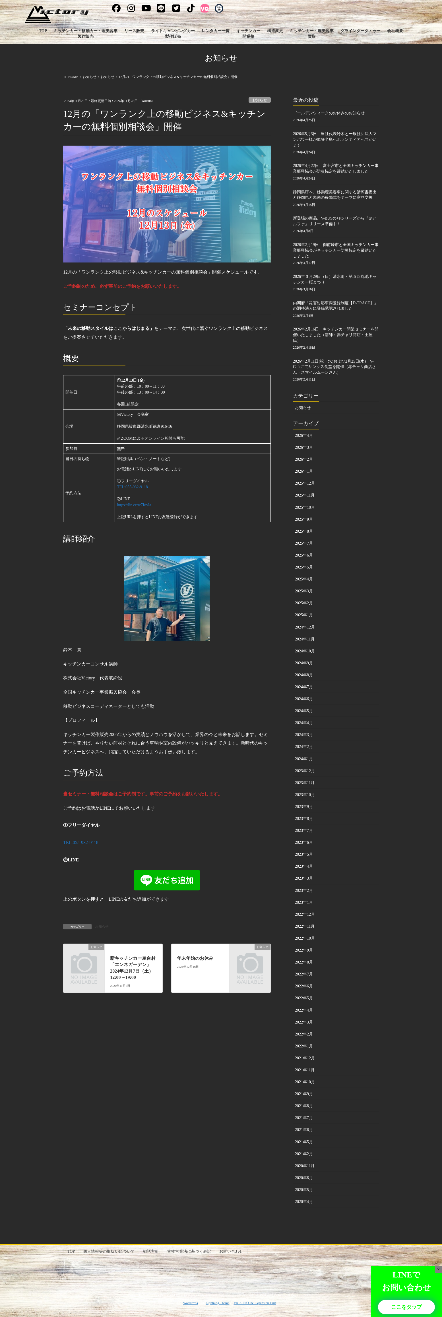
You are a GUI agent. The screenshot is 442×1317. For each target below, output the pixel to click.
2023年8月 (304, 818)
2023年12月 (305, 771)
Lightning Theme (217, 1303)
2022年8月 (304, 962)
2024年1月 (304, 759)
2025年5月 (304, 567)
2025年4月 (304, 579)
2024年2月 (304, 747)
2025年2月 (304, 603)
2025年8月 (304, 531)
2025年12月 (305, 483)
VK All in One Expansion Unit (255, 1303)
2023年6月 (304, 842)
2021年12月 (305, 1058)
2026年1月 (304, 471)
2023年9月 (304, 807)
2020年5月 (304, 1190)
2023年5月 (304, 854)
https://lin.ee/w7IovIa (134, 505)
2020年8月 (304, 1178)
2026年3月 (304, 447)
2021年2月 (304, 1154)
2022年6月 (304, 986)
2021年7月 (304, 1118)
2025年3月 (304, 591)
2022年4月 (304, 1010)
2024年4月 (304, 723)
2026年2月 (304, 459)
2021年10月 (305, 1082)
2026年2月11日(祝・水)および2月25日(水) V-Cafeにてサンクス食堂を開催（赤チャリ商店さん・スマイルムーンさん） (334, 367)
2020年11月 (305, 1166)
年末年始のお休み (195, 958)
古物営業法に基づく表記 (189, 1251)
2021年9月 (304, 1094)
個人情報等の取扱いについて (109, 1251)
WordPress (190, 1303)
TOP (71, 1251)
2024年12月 (305, 627)
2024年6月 (304, 699)
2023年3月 (304, 878)
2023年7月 (304, 830)
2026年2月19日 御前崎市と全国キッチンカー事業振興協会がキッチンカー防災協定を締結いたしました (336, 250)
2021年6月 (304, 1130)
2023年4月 (304, 866)
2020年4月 (304, 1202)
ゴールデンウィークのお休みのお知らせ (329, 113)
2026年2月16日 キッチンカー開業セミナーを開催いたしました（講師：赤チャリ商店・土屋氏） (336, 334)
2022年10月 (305, 938)
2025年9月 (304, 519)
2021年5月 (304, 1142)
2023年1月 (304, 902)
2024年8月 (304, 675)
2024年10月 (305, 651)
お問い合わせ (231, 1251)
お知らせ (259, 100)
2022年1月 (304, 1046)
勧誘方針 (151, 1251)
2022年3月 (304, 1022)
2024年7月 (304, 687)
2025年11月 (305, 495)
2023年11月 (305, 783)
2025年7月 (304, 543)
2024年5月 (304, 711)
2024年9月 (304, 663)
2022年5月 (304, 998)
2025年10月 (305, 507)
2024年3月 (304, 735)
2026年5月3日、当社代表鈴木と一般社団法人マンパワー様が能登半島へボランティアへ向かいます (335, 139)
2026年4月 (304, 435)
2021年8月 (304, 1106)
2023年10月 (305, 795)
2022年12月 (305, 914)
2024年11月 (305, 639)
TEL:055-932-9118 (132, 487)
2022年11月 (305, 926)
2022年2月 (304, 1034)
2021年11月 (305, 1070)
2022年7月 (304, 974)
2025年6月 (304, 555)
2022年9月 (304, 950)
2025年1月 (304, 615)
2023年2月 (304, 890)
